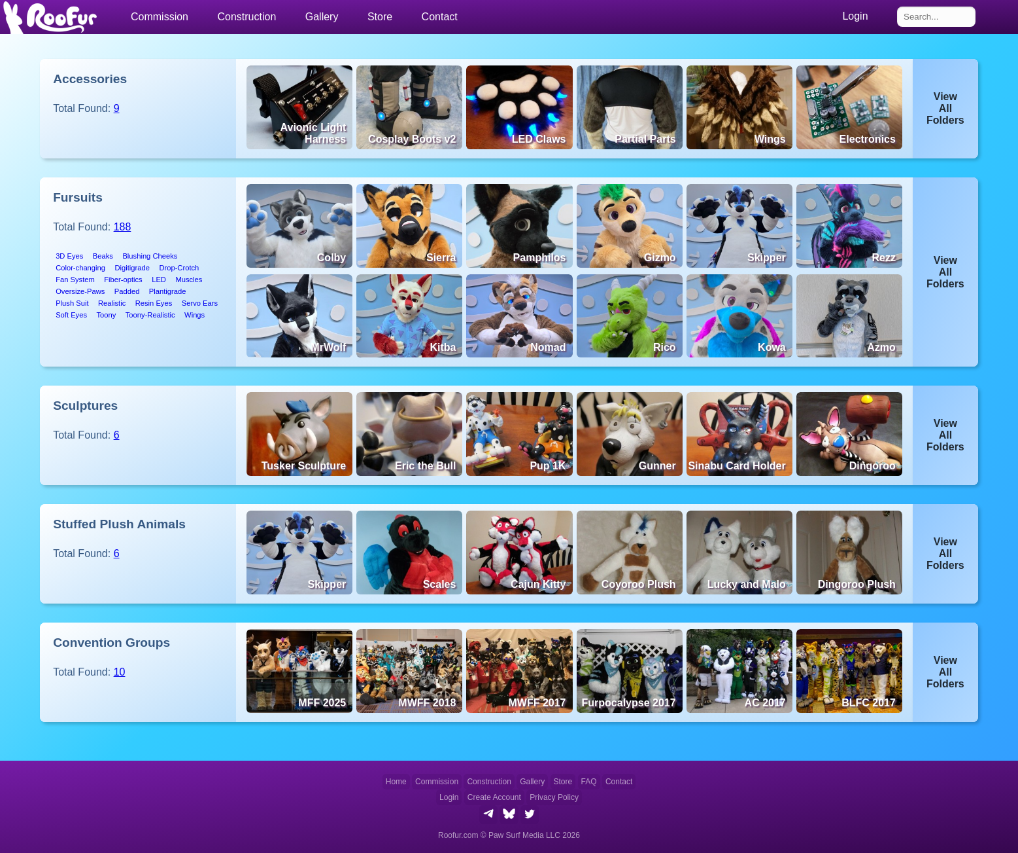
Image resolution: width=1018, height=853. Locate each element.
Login (448, 797)
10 (120, 672)
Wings (194, 315)
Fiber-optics (123, 279)
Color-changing (80, 268)
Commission (436, 781)
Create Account (494, 797)
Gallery (322, 16)
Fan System (75, 279)
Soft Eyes (71, 315)
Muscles (188, 279)
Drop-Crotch (179, 268)
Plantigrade (167, 291)
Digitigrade (131, 268)
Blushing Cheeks (149, 256)
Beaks (103, 256)
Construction (489, 781)
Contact (440, 16)
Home (396, 781)
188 (122, 226)
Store (379, 16)
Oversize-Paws (80, 291)
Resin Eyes (154, 303)
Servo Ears (200, 303)
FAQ (589, 781)
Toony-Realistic (150, 315)
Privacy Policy (554, 797)
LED (159, 279)
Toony (106, 315)
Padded (127, 291)
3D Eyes (69, 256)
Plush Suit (72, 303)
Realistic (112, 303)
